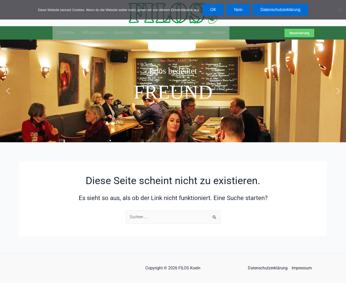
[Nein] (339, 9)
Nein (238, 9)
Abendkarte (123, 33)
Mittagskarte (93, 33)
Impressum (302, 268)
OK (213, 9)
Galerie (196, 33)
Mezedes (150, 33)
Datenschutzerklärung (268, 268)
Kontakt (218, 33)
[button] (8, 91)
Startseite (65, 33)
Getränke (174, 33)
